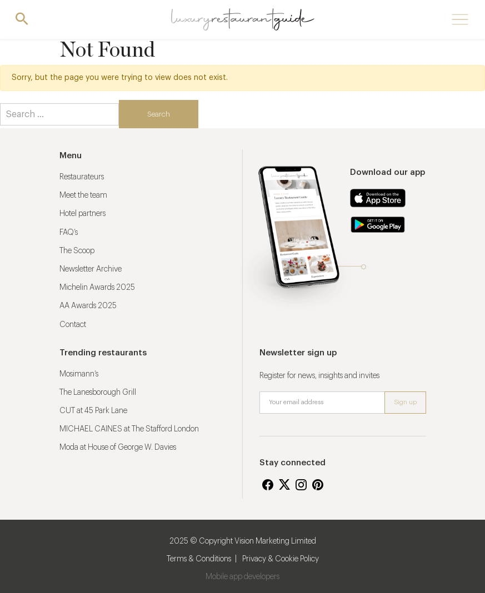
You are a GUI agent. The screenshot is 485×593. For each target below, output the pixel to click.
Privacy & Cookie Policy (280, 559)
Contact (72, 325)
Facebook (267, 484)
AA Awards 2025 (88, 306)
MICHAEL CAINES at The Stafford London (129, 429)
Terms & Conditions (199, 559)
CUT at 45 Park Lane (93, 411)
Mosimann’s (78, 374)
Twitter (284, 484)
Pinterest (317, 484)
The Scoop (76, 251)
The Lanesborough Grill (97, 392)
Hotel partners (82, 214)
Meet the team (83, 195)
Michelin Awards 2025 (97, 288)
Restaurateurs (81, 177)
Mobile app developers (242, 577)
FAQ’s (68, 233)
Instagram (301, 484)
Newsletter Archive (90, 269)
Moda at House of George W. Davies (117, 447)
